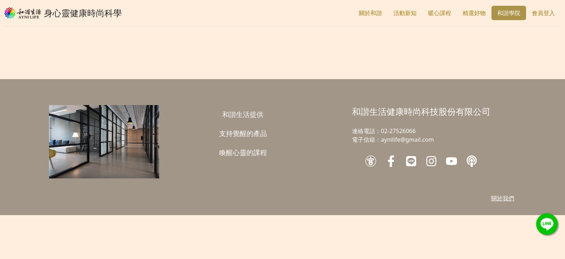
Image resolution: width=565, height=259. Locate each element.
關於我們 (502, 198)
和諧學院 (508, 13)
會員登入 (543, 13)
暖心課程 (439, 13)
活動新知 (405, 13)
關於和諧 (370, 13)
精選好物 (474, 13)
